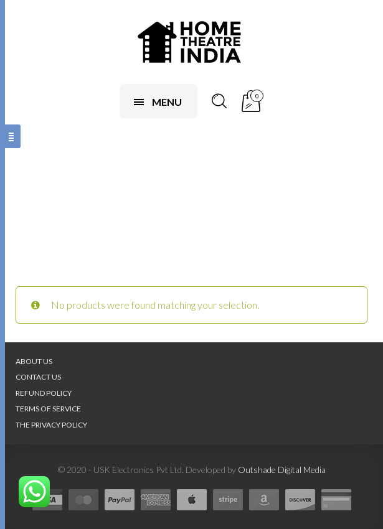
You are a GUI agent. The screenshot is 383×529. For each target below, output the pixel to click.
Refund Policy (44, 393)
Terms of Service (48, 408)
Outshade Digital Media (282, 469)
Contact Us (38, 377)
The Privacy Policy (51, 424)
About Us (34, 361)
